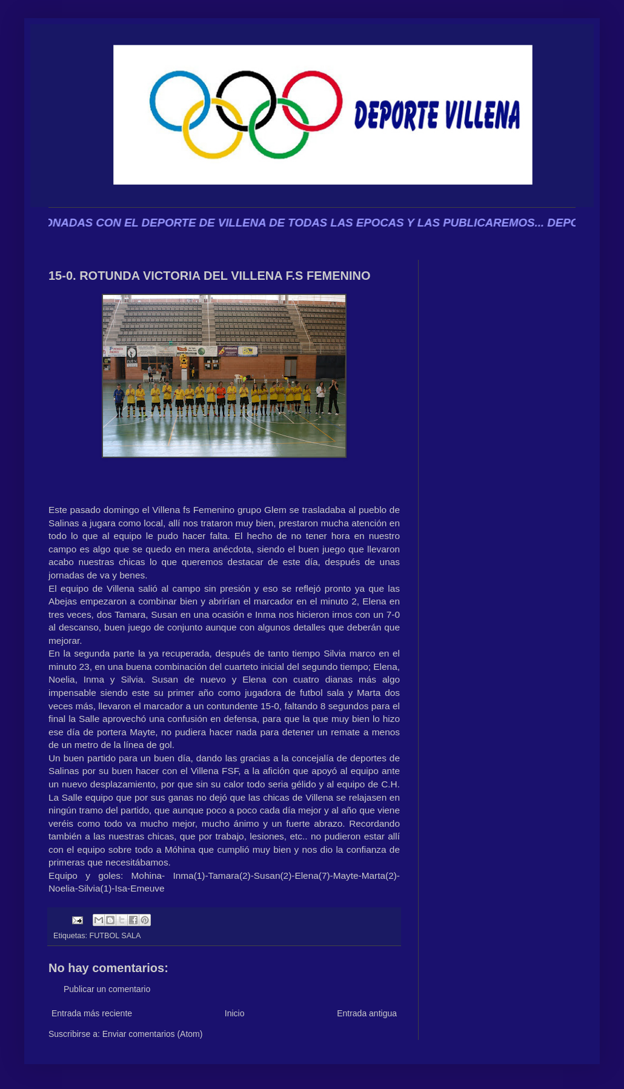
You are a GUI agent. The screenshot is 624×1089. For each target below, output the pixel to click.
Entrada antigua (367, 1013)
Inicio (235, 1013)
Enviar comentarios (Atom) (152, 1034)
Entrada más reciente (91, 1013)
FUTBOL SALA (115, 936)
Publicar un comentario (107, 989)
